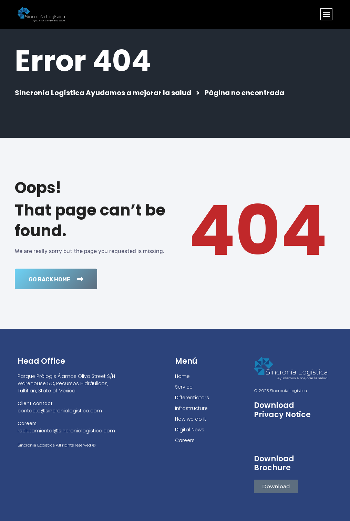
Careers (185, 440)
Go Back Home (56, 279)
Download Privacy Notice (282, 410)
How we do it (190, 418)
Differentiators (192, 397)
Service (184, 386)
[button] (326, 14)
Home (182, 376)
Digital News (189, 429)
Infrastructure (191, 408)
